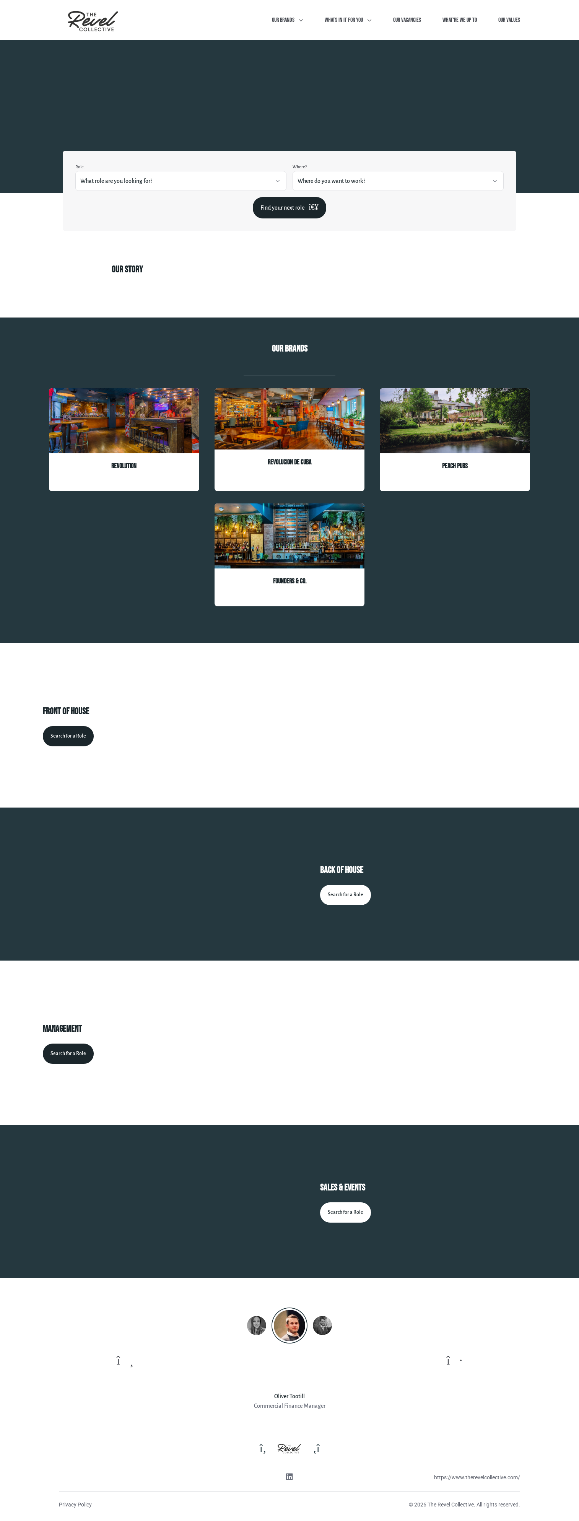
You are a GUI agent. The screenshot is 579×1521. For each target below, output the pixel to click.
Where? (300, 166)
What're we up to (459, 20)
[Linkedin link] (289, 1478)
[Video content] (428, 725)
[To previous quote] (125, 1360)
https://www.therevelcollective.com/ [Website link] (477, 1477)
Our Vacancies (407, 20)
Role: (80, 166)
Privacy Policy (75, 1504)
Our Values (509, 20)
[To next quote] (454, 1360)
